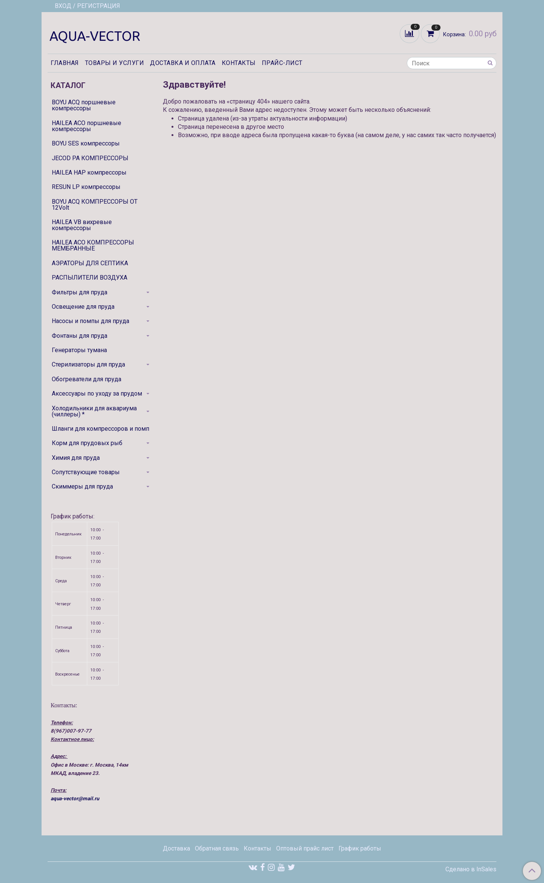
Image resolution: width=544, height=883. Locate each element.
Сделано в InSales (470, 869)
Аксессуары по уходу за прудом (97, 393)
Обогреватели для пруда (86, 379)
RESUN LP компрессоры (86, 186)
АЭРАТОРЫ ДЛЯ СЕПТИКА (90, 263)
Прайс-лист (282, 62)
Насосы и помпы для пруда (90, 321)
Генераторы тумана (79, 350)
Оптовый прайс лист (305, 848)
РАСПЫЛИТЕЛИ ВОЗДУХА (89, 277)
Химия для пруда (76, 457)
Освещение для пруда (83, 306)
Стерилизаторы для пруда (88, 364)
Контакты (239, 62)
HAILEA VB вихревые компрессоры (82, 225)
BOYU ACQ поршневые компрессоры (84, 105)
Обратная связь (217, 848)
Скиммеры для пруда (82, 486)
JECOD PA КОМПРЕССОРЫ (90, 158)
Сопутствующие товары (86, 472)
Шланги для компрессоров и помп (100, 428)
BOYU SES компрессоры (86, 143)
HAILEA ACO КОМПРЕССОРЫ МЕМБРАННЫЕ (93, 245)
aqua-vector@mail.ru (75, 798)
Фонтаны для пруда (79, 335)
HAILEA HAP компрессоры (89, 172)
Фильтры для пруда (79, 292)
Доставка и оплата (183, 62)
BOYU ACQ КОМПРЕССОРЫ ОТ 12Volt (95, 204)
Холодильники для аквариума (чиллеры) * (94, 411)
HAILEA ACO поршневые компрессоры (86, 126)
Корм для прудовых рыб (87, 443)
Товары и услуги (114, 62)
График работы (359, 848)
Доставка (176, 848)
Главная (65, 62)
